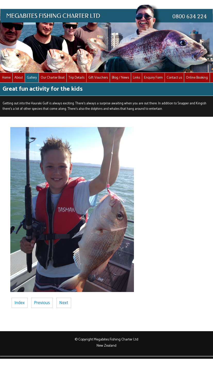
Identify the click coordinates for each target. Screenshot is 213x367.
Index (19, 302)
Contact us (174, 77)
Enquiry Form (153, 77)
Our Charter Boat (53, 77)
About (18, 77)
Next (63, 302)
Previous (42, 302)
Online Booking (197, 77)
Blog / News (120, 77)
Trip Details (76, 77)
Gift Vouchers (98, 77)
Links (136, 77)
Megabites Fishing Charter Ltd (116, 339)
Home (6, 77)
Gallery (32, 77)
